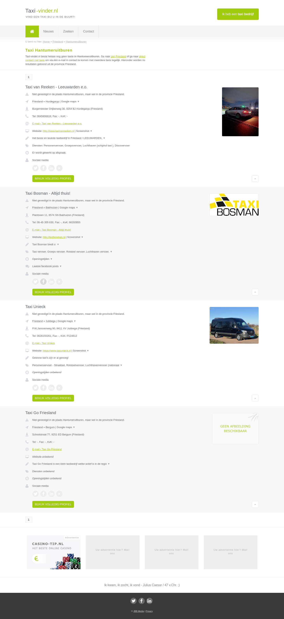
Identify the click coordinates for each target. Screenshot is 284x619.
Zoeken (68, 31)
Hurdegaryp (52, 101)
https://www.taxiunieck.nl (57, 350)
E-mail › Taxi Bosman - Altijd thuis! (51, 229)
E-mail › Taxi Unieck (43, 343)
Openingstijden (42, 258)
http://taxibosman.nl (54, 237)
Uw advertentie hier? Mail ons (113, 551)
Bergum (50, 427)
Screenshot (84, 131)
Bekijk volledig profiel (53, 178)
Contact (88, 31)
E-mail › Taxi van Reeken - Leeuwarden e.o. (57, 123)
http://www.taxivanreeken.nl (58, 131)
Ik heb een (238, 14)
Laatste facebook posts (47, 266)
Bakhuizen (52, 207)
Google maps (70, 101)
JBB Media (138, 611)
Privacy (149, 611)
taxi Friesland (118, 56)
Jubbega (50, 321)
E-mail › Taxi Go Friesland (47, 449)
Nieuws (48, 31)
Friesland (37, 101)
